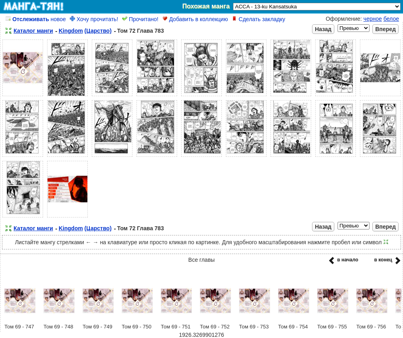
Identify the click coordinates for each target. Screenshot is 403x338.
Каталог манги (33, 31)
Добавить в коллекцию (195, 19)
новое (36, 19)
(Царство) (98, 31)
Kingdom (71, 31)
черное (372, 19)
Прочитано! (140, 19)
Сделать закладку (258, 19)
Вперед (385, 29)
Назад (323, 29)
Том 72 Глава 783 (140, 31)
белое (391, 19)
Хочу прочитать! (94, 19)
